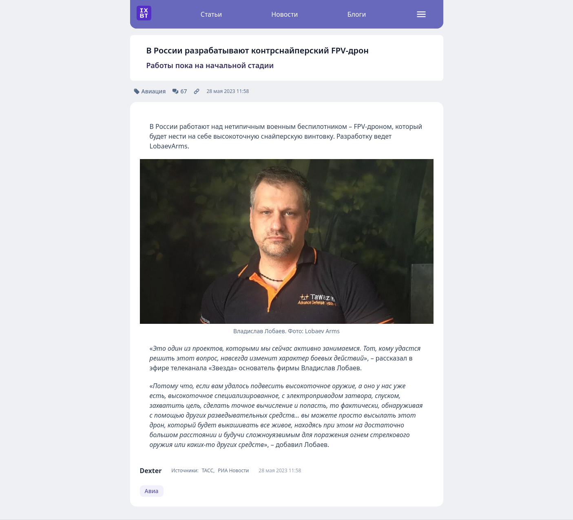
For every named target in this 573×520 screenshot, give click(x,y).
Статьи (211, 14)
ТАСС (207, 470)
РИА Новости (233, 470)
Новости (284, 14)
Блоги (356, 14)
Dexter (151, 470)
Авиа (152, 491)
